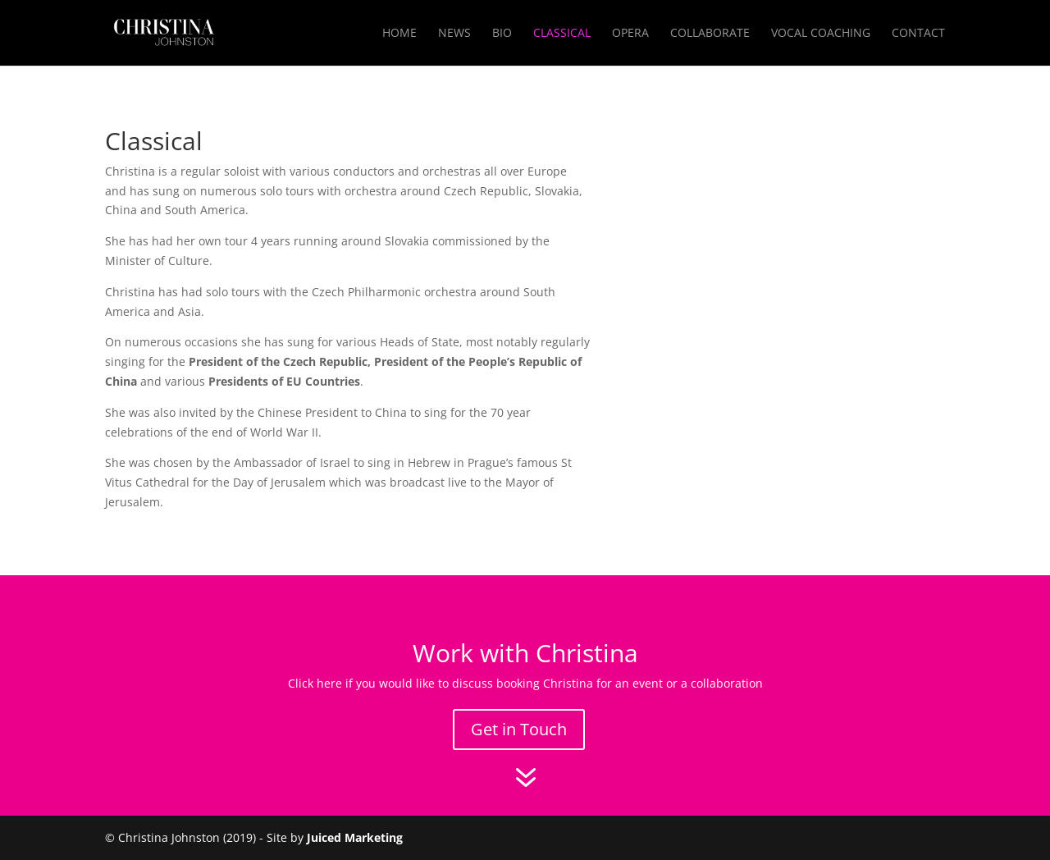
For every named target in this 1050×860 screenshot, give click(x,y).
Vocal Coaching (820, 33)
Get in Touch (519, 729)
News (454, 33)
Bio (502, 33)
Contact (918, 33)
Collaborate (710, 33)
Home (399, 33)
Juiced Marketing (355, 837)
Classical (562, 33)
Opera (630, 33)
